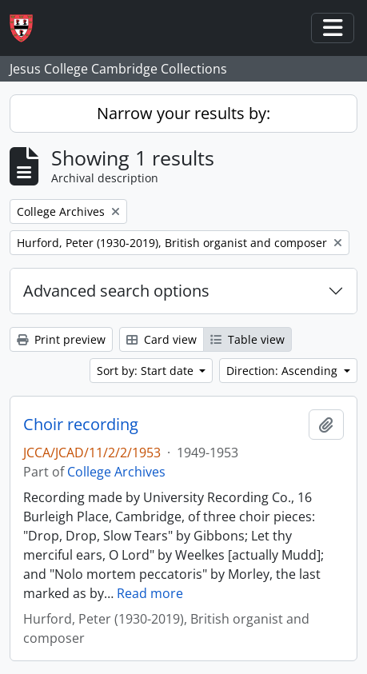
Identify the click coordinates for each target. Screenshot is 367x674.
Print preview (61, 339)
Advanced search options (116, 290)
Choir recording (80, 424)
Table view (247, 339)
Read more (150, 593)
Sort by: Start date (147, 370)
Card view (161, 339)
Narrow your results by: (183, 113)
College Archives (116, 472)
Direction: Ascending (283, 370)
